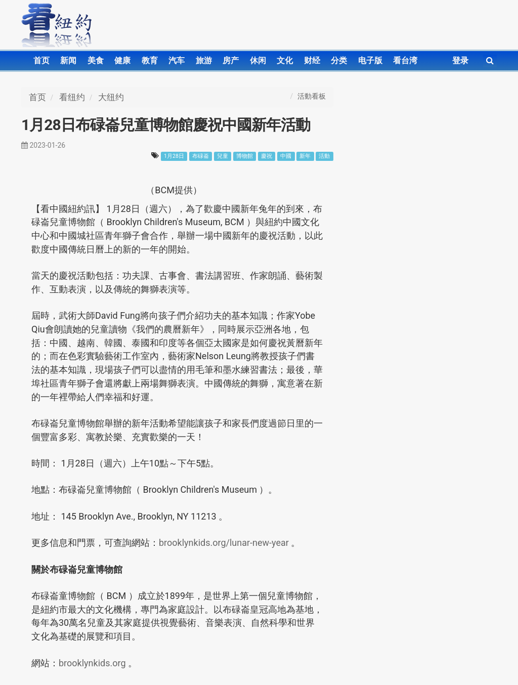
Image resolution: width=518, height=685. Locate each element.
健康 (122, 60)
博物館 (244, 156)
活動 (324, 156)
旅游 (204, 60)
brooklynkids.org (93, 663)
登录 (460, 60)
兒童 (222, 156)
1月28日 (174, 156)
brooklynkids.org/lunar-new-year (225, 542)
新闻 (68, 60)
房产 (231, 60)
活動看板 (311, 96)
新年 (305, 156)
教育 (150, 60)
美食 (96, 60)
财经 (312, 60)
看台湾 (405, 60)
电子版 (370, 60)
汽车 (176, 60)
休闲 (258, 60)
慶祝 (266, 156)
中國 (285, 156)
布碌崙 (200, 156)
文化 (285, 60)
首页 (41, 60)
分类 (339, 60)
